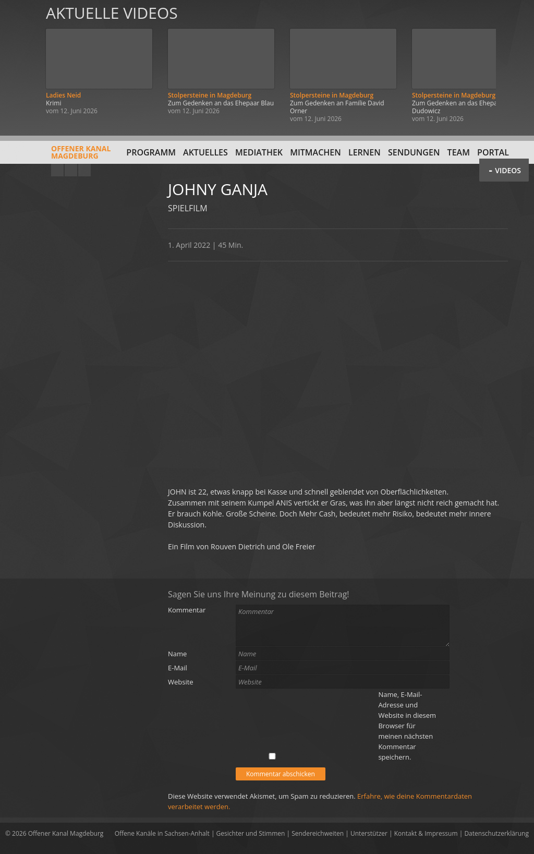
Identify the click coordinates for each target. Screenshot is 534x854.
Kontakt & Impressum (426, 833)
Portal (493, 152)
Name (177, 653)
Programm (151, 152)
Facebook (71, 170)
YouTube (57, 170)
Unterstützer (368, 833)
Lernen (364, 152)
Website (180, 682)
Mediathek (259, 152)
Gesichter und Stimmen (250, 833)
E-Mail (177, 667)
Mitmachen (315, 152)
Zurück (19, 63)
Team (458, 152)
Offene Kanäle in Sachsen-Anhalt (162, 833)
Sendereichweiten (318, 833)
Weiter (514, 63)
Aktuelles (205, 152)
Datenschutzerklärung (496, 833)
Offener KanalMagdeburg (58, 156)
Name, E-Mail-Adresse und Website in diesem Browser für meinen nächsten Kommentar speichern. (407, 726)
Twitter (84, 170)
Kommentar (186, 610)
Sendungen (414, 152)
